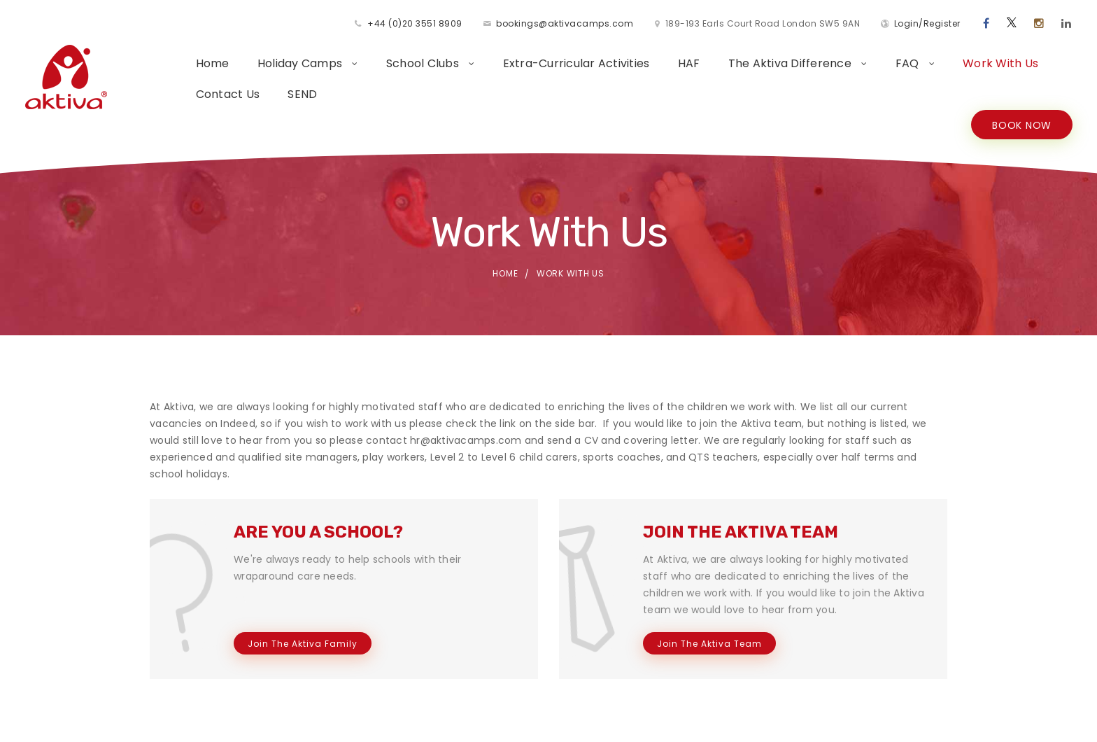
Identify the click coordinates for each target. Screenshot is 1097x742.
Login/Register (927, 23)
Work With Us (1000, 63)
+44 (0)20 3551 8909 (414, 23)
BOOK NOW (1022, 125)
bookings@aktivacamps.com (564, 23)
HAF (689, 63)
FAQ (909, 63)
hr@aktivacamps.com (466, 440)
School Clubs (424, 63)
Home (212, 63)
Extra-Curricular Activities (576, 63)
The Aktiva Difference (791, 63)
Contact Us (228, 94)
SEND (302, 94)
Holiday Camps (301, 63)
